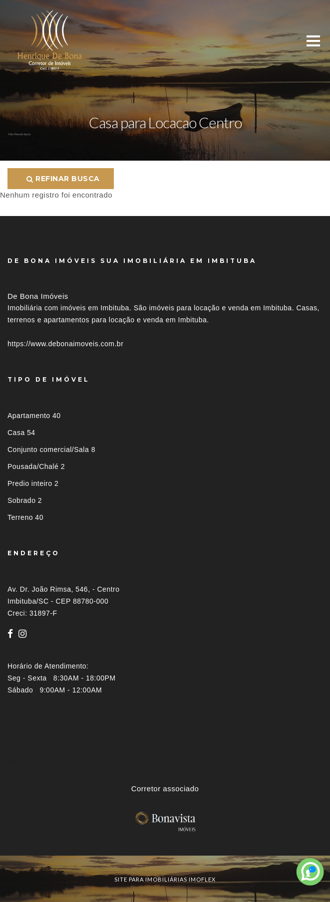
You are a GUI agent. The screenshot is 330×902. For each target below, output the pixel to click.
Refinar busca (63, 178)
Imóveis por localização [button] (48, 764)
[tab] (165, 764)
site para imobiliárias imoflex (165, 879)
